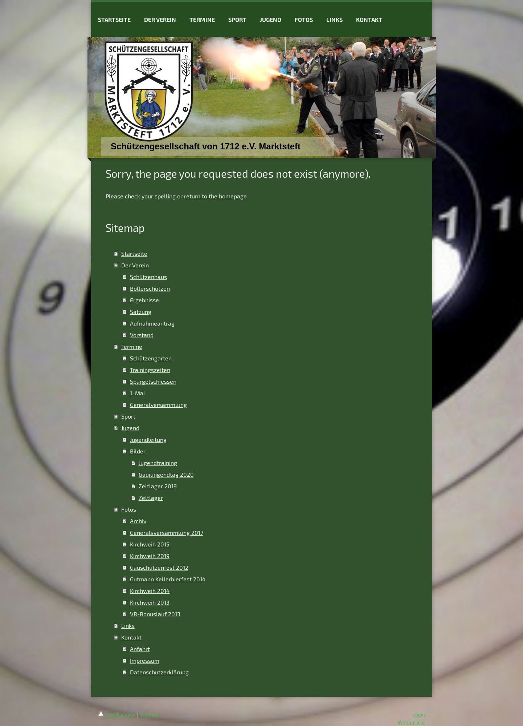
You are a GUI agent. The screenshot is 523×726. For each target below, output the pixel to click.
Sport (128, 416)
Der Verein (135, 265)
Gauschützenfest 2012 (159, 567)
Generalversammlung (158, 404)
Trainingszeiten (150, 369)
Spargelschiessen (153, 381)
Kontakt (131, 637)
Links (128, 625)
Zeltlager (151, 497)
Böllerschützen (150, 288)
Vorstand (142, 334)
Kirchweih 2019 (149, 555)
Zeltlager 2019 (158, 486)
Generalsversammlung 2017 (166, 532)
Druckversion (117, 715)
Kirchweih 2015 (149, 544)
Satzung (140, 311)
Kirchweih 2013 (149, 602)
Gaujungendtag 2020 (166, 474)
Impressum (144, 660)
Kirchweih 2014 (150, 590)
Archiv (138, 520)
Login (418, 715)
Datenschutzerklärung (159, 672)
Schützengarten (151, 358)
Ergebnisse (144, 300)
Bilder (138, 451)
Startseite (134, 253)
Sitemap (149, 715)
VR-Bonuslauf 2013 (155, 613)
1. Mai (137, 393)
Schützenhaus (148, 276)
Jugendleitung (148, 439)
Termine (131, 346)
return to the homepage (215, 196)
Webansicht (411, 722)
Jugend (130, 427)
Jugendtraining (158, 462)
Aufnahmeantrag (152, 323)
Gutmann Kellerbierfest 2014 (168, 579)
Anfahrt (140, 648)
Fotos (128, 509)
